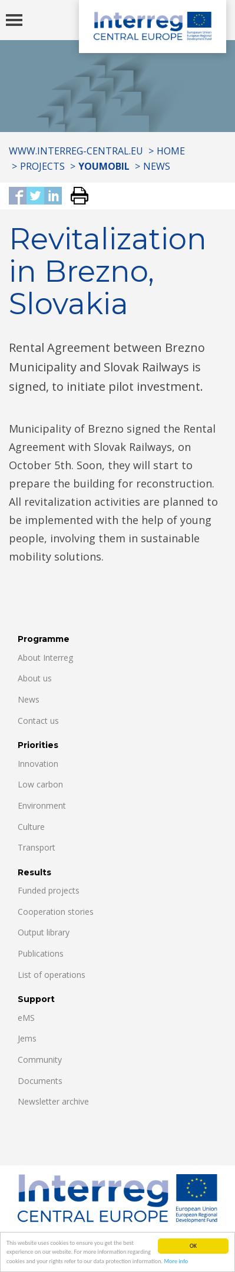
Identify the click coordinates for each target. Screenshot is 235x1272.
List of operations (51, 974)
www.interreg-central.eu (76, 150)
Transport (36, 847)
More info (176, 1262)
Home (171, 150)
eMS (26, 1017)
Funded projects (49, 890)
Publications (41, 953)
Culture (31, 826)
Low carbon (40, 784)
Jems (27, 1038)
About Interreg (45, 657)
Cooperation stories (56, 911)
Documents (40, 1080)
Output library (43, 932)
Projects (42, 166)
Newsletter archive (53, 1101)
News (156, 166)
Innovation (38, 763)
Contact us (38, 720)
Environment (42, 805)
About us (35, 678)
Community (40, 1059)
